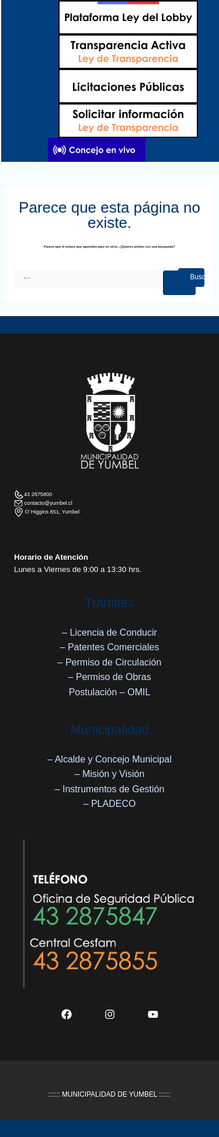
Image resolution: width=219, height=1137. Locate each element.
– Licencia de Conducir (109, 632)
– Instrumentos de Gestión (110, 789)
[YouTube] (153, 1014)
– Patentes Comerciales (109, 647)
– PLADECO (110, 804)
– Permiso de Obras (109, 677)
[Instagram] (110, 1014)
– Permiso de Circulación (110, 662)
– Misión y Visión (110, 774)
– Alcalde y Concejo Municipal (109, 759)
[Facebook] (66, 1014)
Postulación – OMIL (110, 692)
